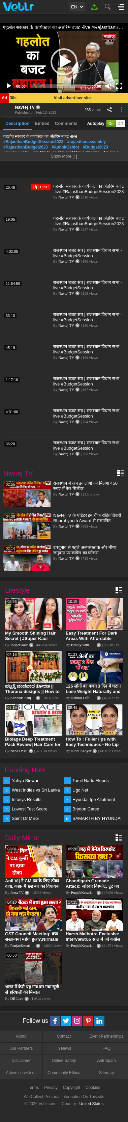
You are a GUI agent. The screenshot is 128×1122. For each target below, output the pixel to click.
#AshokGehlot (65, 147)
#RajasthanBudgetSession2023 (33, 141)
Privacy (50, 1087)
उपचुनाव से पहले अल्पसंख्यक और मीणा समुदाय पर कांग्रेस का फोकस (84, 550)
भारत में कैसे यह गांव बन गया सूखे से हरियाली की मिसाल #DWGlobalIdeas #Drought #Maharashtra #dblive (32, 995)
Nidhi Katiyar (81, 751)
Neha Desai (19, 751)
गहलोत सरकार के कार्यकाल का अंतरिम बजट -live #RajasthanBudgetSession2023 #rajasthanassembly (88, 191)
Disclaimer (21, 1060)
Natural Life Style (84, 698)
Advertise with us (21, 1072)
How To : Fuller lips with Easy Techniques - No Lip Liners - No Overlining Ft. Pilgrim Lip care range (92, 747)
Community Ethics (63, 1072)
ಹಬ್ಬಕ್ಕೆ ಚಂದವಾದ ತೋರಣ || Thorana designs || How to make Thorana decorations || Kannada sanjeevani (33, 694)
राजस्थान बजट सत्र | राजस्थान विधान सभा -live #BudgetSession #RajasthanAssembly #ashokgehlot (87, 256)
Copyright (71, 1087)
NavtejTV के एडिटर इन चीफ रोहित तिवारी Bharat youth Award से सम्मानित (87, 518)
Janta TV (17, 892)
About (21, 1036)
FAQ (106, 1048)
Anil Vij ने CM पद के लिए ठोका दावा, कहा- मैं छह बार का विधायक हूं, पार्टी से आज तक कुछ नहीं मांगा (32, 886)
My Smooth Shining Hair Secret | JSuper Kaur (30, 636)
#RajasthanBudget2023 (25, 147)
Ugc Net (80, 790)
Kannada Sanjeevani (25, 698)
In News (64, 1048)
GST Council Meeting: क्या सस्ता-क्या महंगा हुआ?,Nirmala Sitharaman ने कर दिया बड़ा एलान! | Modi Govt (31, 942)
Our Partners (21, 1048)
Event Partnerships (106, 1036)
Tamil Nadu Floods (90, 780)
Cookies (93, 1087)
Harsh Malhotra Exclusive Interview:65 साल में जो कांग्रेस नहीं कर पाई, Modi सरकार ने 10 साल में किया (93, 942)
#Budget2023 (95, 147)
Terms (33, 1087)
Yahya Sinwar (25, 780)
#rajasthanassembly (86, 141)
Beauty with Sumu (85, 645)
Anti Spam (106, 1060)
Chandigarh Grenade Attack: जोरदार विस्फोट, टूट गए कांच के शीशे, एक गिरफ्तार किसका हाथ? (93, 889)
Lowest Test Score (29, 808)
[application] (64, 62)
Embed (42, 123)
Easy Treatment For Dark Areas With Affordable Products (91, 638)
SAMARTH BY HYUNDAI (97, 818)
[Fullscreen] (119, 86)
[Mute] (108, 86)
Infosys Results (26, 799)
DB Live (16, 998)
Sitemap (106, 1072)
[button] (64, 61)
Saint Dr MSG (25, 818)
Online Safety (64, 1060)
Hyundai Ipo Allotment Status (93, 800)
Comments (66, 123)
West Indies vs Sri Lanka (36, 790)
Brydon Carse (85, 808)
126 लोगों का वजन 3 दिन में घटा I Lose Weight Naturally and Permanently (93, 691)
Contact (64, 1036)
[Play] (8, 86)
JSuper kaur (19, 645)
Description (17, 123)
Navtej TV (25, 107)
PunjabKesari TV (84, 892)
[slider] (58, 86)
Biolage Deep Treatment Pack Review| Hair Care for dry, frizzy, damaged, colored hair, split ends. (33, 747)
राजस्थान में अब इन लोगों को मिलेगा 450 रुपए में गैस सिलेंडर (85, 486)
